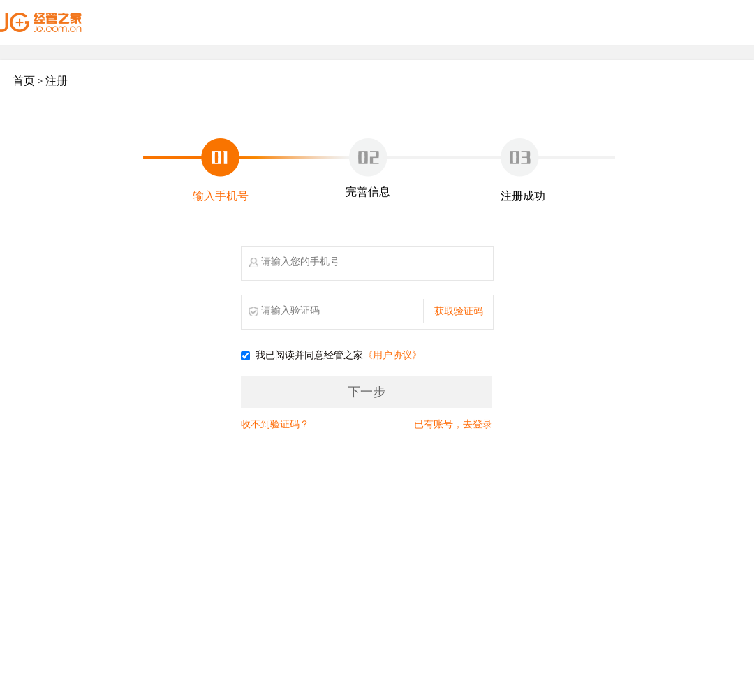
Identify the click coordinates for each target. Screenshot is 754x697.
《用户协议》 (392, 356)
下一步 (366, 392)
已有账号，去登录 (453, 424)
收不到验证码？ (275, 424)
